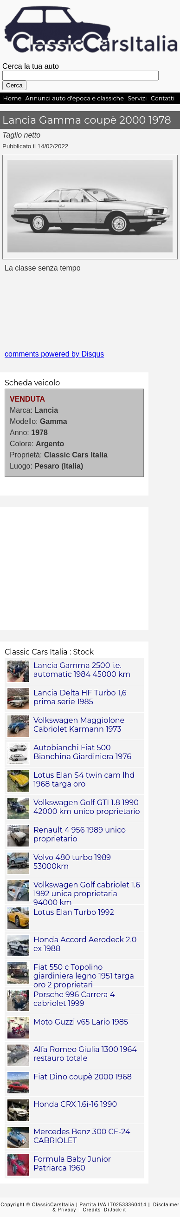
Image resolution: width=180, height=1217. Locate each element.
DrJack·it (115, 1209)
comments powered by (54, 354)
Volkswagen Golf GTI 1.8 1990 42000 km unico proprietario (86, 807)
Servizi (137, 98)
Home (12, 98)
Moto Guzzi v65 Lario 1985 (80, 1022)
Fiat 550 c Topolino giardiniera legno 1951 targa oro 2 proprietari (83, 976)
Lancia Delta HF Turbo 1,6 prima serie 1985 (80, 697)
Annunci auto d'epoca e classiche (75, 98)
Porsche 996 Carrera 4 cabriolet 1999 (74, 999)
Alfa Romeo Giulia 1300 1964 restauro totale (85, 1054)
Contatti (163, 98)
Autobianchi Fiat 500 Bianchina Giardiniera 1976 (82, 752)
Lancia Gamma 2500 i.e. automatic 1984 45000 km (81, 670)
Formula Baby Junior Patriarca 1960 (72, 1163)
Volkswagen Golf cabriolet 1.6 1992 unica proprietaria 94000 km (86, 893)
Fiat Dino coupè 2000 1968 (82, 1076)
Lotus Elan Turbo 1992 (73, 912)
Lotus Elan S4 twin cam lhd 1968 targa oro (84, 779)
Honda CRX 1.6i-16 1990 (75, 1104)
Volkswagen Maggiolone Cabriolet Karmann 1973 (78, 725)
